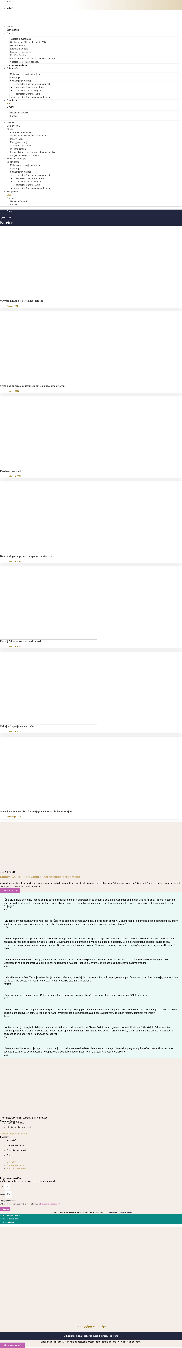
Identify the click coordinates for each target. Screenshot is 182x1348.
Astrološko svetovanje (20, 39)
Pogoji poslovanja (15, 1145)
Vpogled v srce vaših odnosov (24, 62)
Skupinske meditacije (20, 52)
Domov (10, 26)
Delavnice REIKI (18, 45)
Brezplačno (12, 100)
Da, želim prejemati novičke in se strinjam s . (32, 1204)
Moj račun (11, 1140)
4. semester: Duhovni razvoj (26, 94)
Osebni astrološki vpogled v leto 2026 (28, 42)
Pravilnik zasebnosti (16, 1150)
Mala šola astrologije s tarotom (24, 74)
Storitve (10, 33)
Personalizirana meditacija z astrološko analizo (32, 58)
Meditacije (15, 77)
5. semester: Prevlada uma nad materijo (32, 97)
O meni (10, 107)
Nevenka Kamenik (19, 112)
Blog (9, 103)
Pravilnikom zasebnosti (50, 1204)
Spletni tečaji (13, 68)
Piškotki (10, 1155)
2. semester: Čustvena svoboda (28, 87)
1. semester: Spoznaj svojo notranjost (31, 84)
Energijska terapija (19, 48)
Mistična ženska (17, 55)
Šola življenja (13, 30)
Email (2, 1194)
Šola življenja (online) (20, 80)
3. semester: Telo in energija (26, 90)
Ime (2, 1186)
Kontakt (13, 116)
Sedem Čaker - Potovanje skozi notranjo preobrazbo (42, 877)
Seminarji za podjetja (17, 65)
